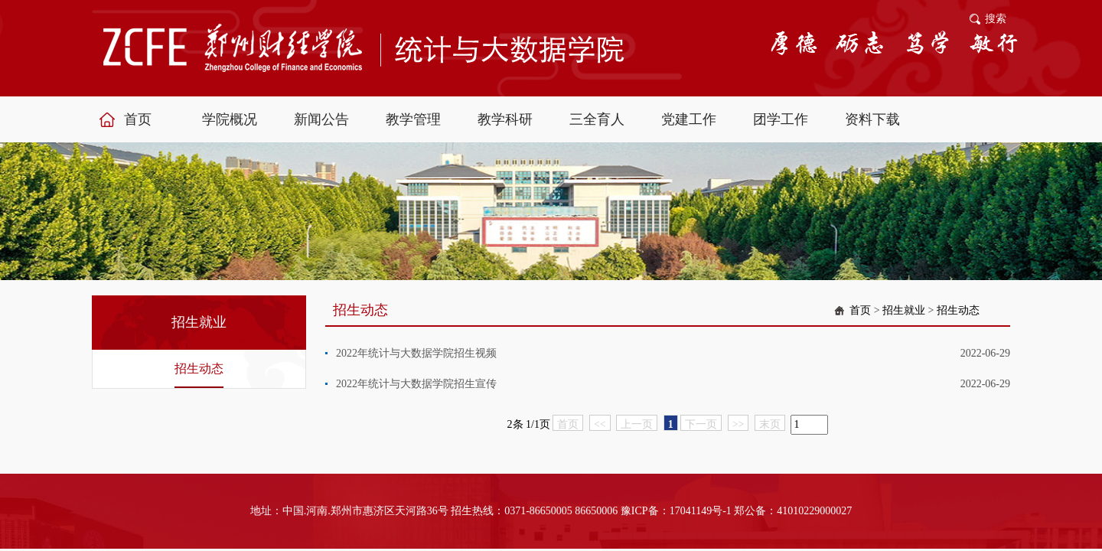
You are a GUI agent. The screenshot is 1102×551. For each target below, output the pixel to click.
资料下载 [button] (872, 119)
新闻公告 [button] (321, 119)
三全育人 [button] (596, 119)
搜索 (995, 18)
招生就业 (903, 310)
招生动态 (198, 368)
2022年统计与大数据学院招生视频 (416, 353)
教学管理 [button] (413, 119)
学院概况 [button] (229, 119)
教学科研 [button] (505, 119)
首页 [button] (138, 119)
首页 (860, 310)
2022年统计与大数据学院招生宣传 (416, 384)
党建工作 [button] (688, 119)
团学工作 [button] (780, 119)
